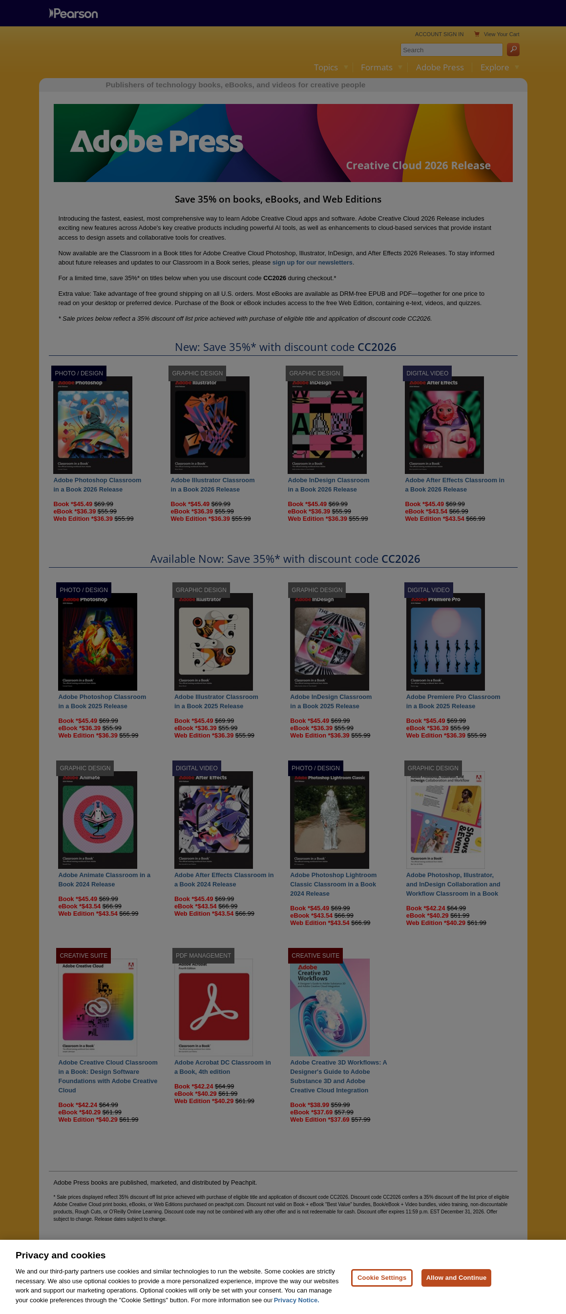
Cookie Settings (381, 1289)
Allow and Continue (456, 1289)
